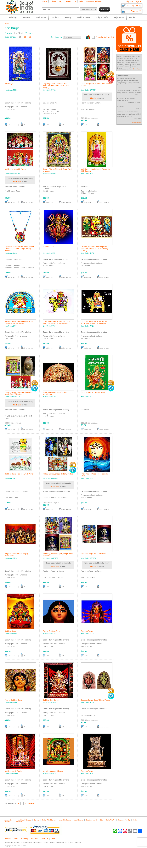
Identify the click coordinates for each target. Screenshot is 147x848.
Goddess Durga (48, 247)
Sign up (129, 1)
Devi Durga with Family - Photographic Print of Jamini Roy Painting (19, 322)
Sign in (138, 1)
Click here (94, 98)
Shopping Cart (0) (134, 6)
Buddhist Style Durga (51, 700)
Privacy (8, 839)
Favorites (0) (136, 11)
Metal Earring (78, 820)
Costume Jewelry (124, 820)
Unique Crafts (102, 17)
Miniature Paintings (24, 820)
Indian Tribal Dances (49, 820)
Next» (31, 803)
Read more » (136, 122)
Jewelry (67, 17)
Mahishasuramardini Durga (53, 771)
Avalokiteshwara (65, 820)
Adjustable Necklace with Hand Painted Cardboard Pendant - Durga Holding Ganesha (19, 249)
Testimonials (70, 1)
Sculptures (41, 17)
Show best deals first (105, 37)
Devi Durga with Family (13, 771)
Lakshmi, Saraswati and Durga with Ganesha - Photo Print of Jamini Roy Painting (94, 249)
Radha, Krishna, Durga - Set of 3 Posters (58, 474)
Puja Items (119, 17)
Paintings (13, 17)
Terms (15, 839)
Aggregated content (9, 820)
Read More (136, 69)
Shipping (24, 839)
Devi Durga (9, 84)
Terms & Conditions (94, 1)
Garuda (36, 820)
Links (53, 839)
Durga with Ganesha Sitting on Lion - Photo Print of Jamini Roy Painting (56, 322)
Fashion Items (83, 17)
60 (25, 37)
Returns (34, 839)
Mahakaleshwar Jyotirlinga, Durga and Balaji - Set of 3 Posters (19, 393)
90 (30, 37)
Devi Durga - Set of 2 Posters (15, 169)
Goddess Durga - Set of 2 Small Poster (19, 474)
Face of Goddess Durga (51, 631)
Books (132, 17)
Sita (101, 820)
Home (44, 1)
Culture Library (56, 1)
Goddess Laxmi (91, 820)
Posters (26, 17)
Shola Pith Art (110, 820)
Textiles (55, 17)
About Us (44, 839)
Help (81, 1)
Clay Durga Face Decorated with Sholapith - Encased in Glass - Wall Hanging (56, 85)
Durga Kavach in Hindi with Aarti (93, 392)
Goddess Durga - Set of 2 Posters (93, 554)
